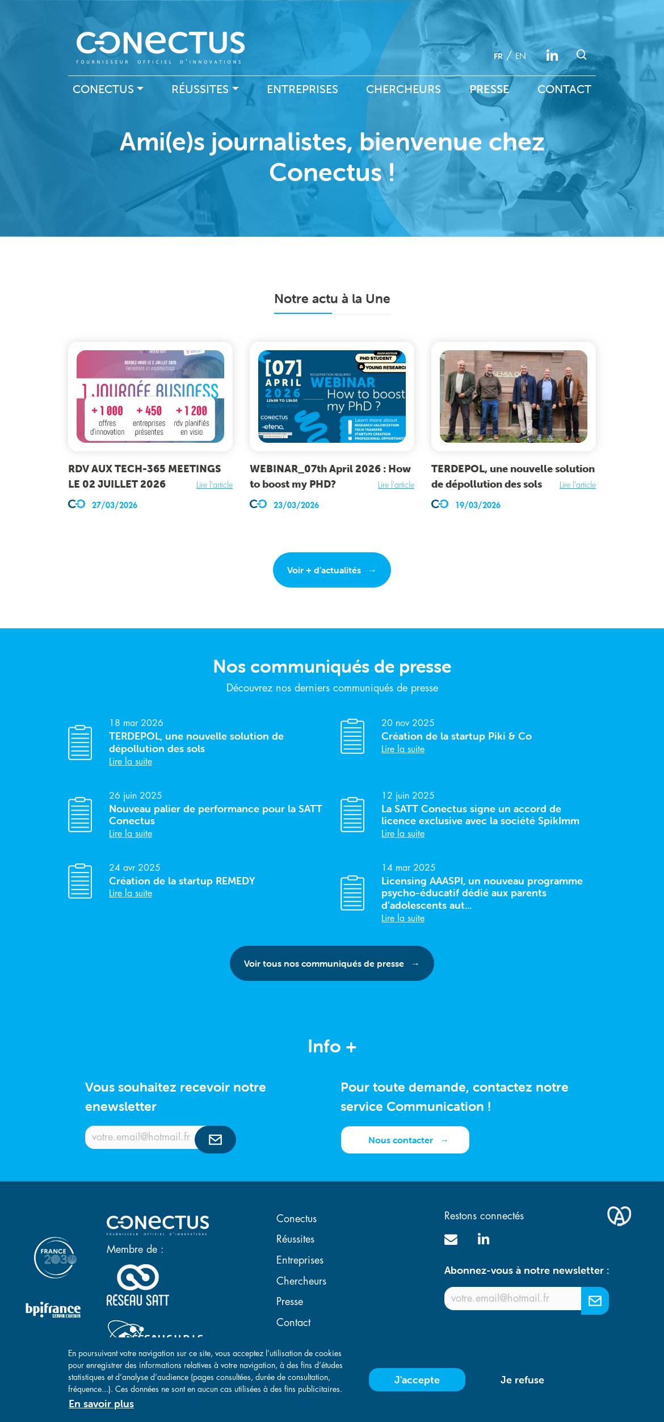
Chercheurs (403, 89)
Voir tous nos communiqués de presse (324, 963)
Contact (564, 89)
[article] (150, 426)
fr (498, 56)
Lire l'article (214, 485)
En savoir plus (101, 1409)
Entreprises (302, 89)
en (520, 56)
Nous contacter (400, 1140)
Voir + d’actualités (324, 570)
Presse (489, 89)
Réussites (200, 89)
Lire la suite (130, 761)
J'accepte (417, 1385)
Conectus (103, 89)
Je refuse (522, 1385)
